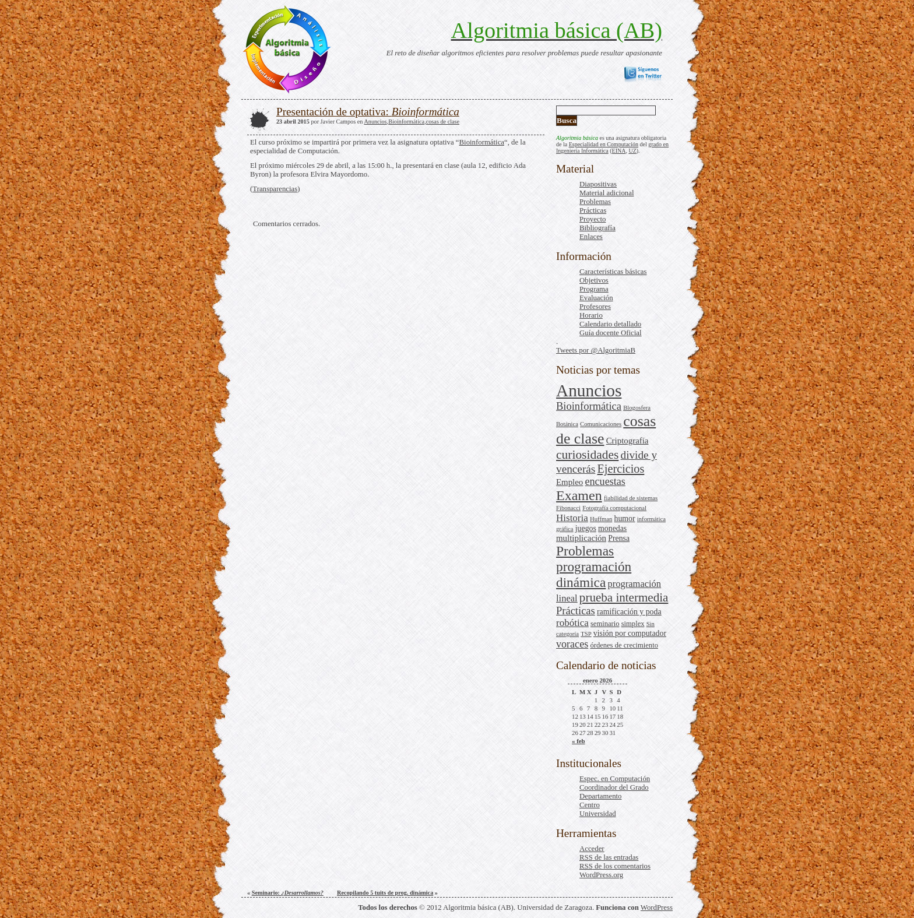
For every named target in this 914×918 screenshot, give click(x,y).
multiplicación (581, 538)
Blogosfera (637, 408)
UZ (632, 150)
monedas (612, 528)
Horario (591, 315)
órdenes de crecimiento (624, 645)
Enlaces (591, 237)
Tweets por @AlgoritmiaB (595, 350)
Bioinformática (588, 406)
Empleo (569, 482)
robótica (572, 622)
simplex (633, 624)
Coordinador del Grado (614, 787)
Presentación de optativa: (367, 111)
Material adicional (606, 193)
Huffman (601, 519)
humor (624, 518)
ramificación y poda (629, 611)
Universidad (597, 814)
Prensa (619, 538)
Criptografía (627, 440)
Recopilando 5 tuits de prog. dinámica (385, 892)
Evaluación (596, 298)
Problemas (595, 202)
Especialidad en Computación (603, 144)
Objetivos (594, 280)
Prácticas (592, 210)
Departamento (600, 796)
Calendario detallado (610, 324)
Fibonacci (568, 508)
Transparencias (274, 189)
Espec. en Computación (614, 779)
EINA (619, 150)
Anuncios (588, 390)
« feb (578, 740)
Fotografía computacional (614, 508)
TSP (586, 634)
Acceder (591, 849)
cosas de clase (442, 121)
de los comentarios (615, 866)
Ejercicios (621, 468)
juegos (585, 528)
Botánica (567, 424)
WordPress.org (601, 875)
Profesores (595, 307)
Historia (572, 517)
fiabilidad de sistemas (631, 498)
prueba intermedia (624, 597)
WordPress (657, 907)
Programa (594, 289)
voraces (572, 644)
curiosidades (587, 455)
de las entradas (608, 857)
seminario (605, 624)
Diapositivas (598, 184)
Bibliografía (597, 228)
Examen (579, 495)
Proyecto (592, 219)
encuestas (605, 481)
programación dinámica (593, 574)
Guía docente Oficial (610, 333)
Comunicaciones (600, 424)
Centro (589, 805)
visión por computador (629, 633)
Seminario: (288, 892)
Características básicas (612, 272)
